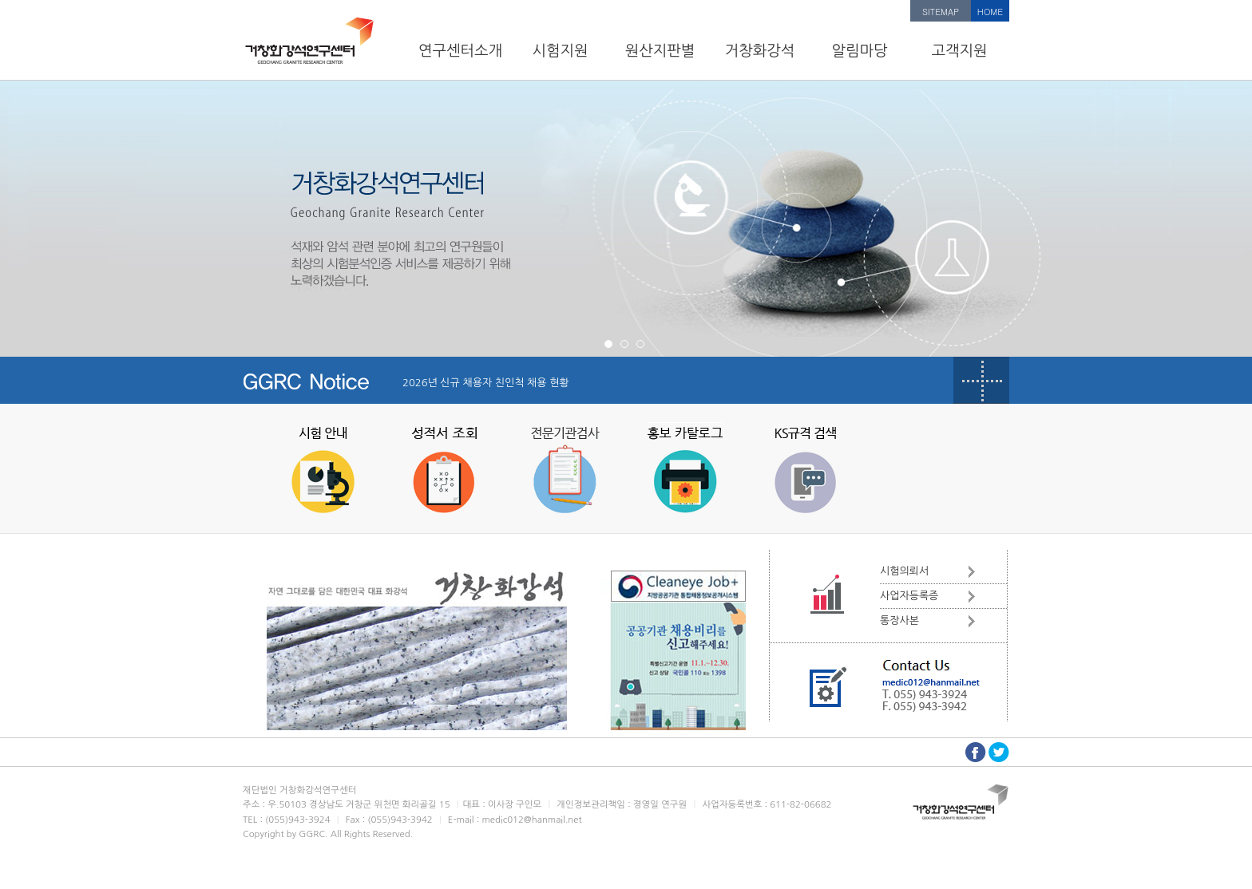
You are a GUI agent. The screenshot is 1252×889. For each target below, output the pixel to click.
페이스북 (975, 752)
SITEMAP (940, 12)
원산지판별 (660, 50)
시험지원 (560, 50)
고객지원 (959, 50)
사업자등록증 (909, 596)
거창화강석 (760, 50)
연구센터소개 (460, 50)
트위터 (999, 752)
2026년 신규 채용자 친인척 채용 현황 (485, 382)
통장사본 (899, 620)
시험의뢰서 (904, 571)
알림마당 (859, 50)
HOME (990, 12)
